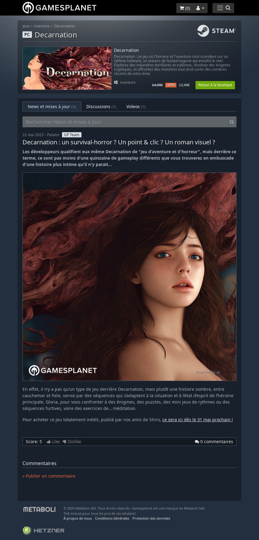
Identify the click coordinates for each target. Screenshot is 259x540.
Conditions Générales (112, 518)
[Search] (232, 121)
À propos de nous (78, 518)
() (184, 8)
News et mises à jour (52, 106)
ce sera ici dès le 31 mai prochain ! (197, 419)
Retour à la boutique (215, 84)
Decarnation (64, 26)
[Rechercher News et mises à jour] (124, 121)
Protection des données (151, 518)
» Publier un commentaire (48, 476)
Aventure (42, 26)
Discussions (101, 106)
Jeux (25, 26)
